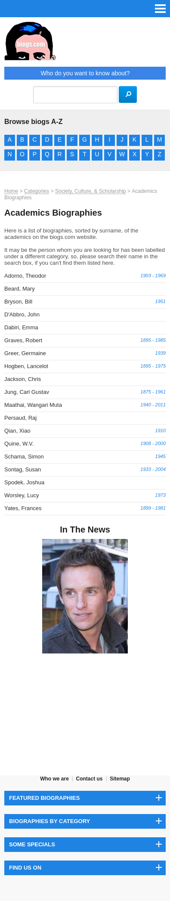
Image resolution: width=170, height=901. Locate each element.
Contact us (89, 779)
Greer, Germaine (25, 353)
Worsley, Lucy (21, 495)
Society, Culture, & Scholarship (90, 191)
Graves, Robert (23, 340)
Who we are (54, 779)
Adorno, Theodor (25, 275)
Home (11, 191)
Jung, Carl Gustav (26, 392)
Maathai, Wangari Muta (33, 405)
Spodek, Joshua (24, 482)
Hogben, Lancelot (26, 366)
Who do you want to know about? (85, 73)
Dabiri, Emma (21, 327)
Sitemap (120, 779)
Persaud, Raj (20, 418)
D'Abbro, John (22, 314)
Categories (36, 191)
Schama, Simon (24, 456)
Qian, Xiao (17, 430)
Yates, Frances (22, 508)
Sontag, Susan (22, 469)
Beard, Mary (19, 288)
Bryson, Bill (18, 301)
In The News (85, 529)
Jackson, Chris (22, 379)
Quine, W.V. (19, 443)
